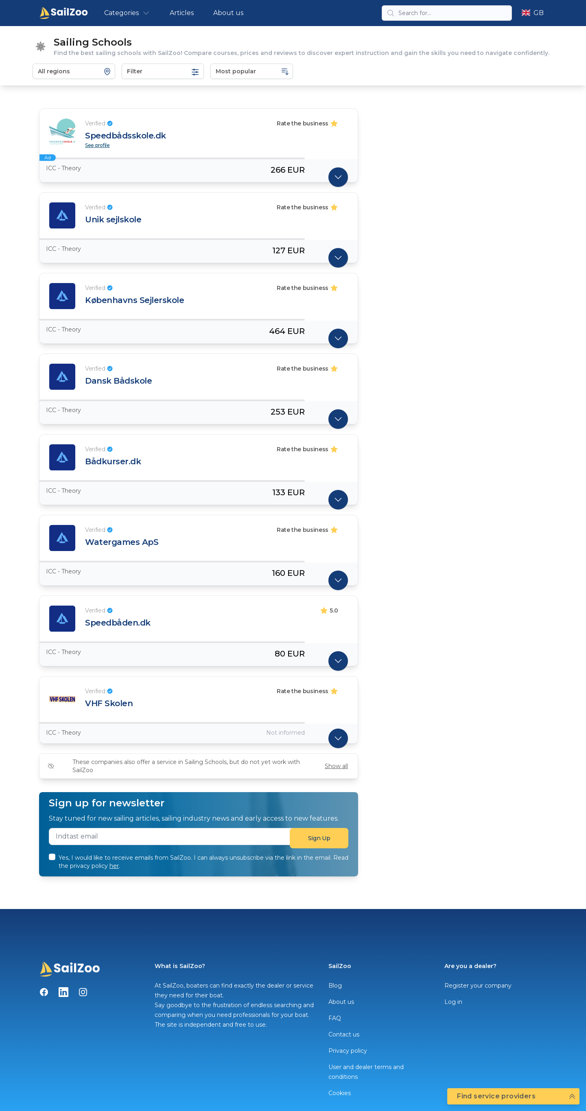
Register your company (478, 985)
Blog (335, 985)
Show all (336, 766)
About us (228, 13)
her (114, 865)
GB (533, 13)
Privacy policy (347, 1050)
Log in (453, 1002)
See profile (97, 145)
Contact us (343, 1034)
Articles (182, 13)
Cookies (339, 1093)
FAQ (334, 1018)
